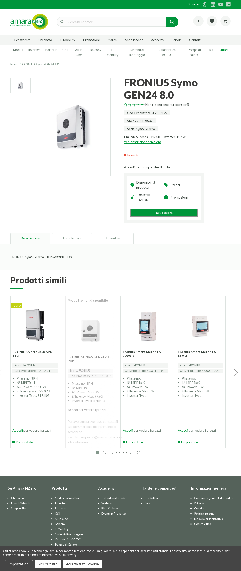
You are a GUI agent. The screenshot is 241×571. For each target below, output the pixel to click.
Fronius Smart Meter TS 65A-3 (198, 352)
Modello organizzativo (208, 523)
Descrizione (30, 238)
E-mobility (113, 52)
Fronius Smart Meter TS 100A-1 (143, 352)
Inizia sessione (164, 212)
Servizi (176, 40)
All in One (78, 52)
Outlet (223, 50)
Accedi (19, 433)
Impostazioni (18, 564)
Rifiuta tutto (47, 564)
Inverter (34, 50)
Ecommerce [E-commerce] (22, 40)
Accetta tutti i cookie (82, 564)
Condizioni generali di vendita (213, 502)
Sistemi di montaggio (137, 52)
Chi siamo (45, 40)
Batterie (51, 50)
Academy (157, 40)
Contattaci (152, 502)
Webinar (107, 507)
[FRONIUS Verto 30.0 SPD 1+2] (35, 326)
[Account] (198, 21)
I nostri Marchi (20, 507)
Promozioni (91, 40)
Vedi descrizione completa (142, 142)
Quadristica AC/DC (167, 52)
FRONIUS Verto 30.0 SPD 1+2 (34, 352)
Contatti (195, 40)
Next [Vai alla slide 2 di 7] (235, 374)
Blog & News (110, 512)
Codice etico (202, 528)
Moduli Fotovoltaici (67, 502)
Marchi (112, 40)
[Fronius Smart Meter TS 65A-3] (200, 326)
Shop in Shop (134, 40)
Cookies (199, 512)
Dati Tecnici (72, 238)
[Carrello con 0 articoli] (225, 21)
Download (113, 238)
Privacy (199, 507)
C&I (65, 50)
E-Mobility (67, 40)
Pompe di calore (194, 52)
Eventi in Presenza (113, 517)
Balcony (95, 50)
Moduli (18, 50)
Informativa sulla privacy (59, 555)
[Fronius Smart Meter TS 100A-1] (145, 326)
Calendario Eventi (113, 502)
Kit (211, 50)
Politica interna (204, 517)
